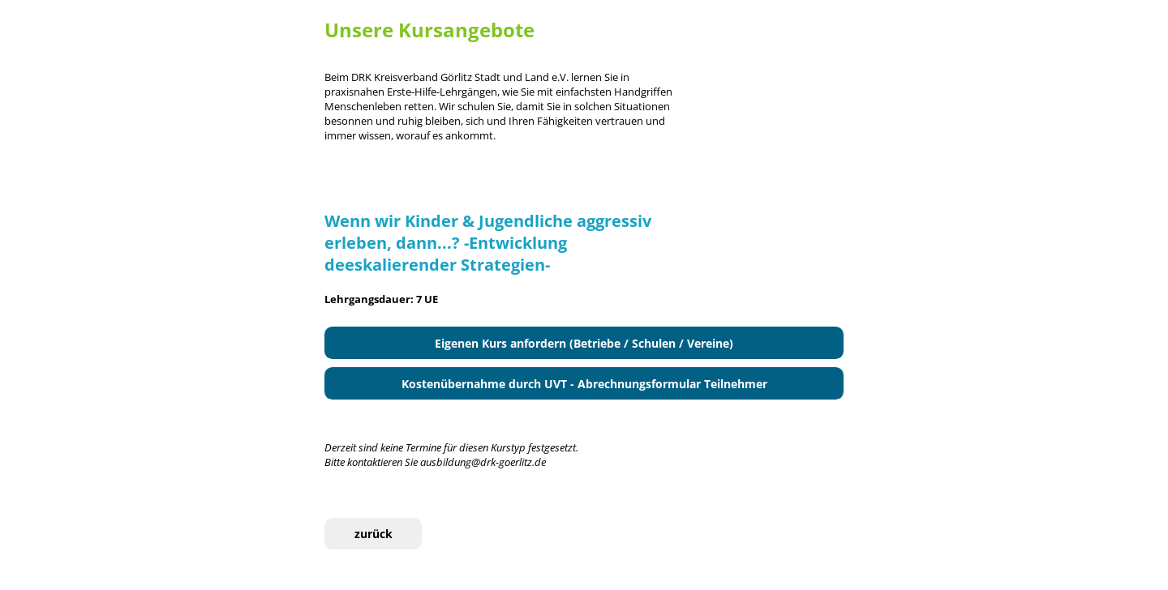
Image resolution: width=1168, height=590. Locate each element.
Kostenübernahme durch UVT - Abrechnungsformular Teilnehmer (584, 383)
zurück (373, 533)
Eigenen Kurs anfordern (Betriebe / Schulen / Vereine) (584, 343)
